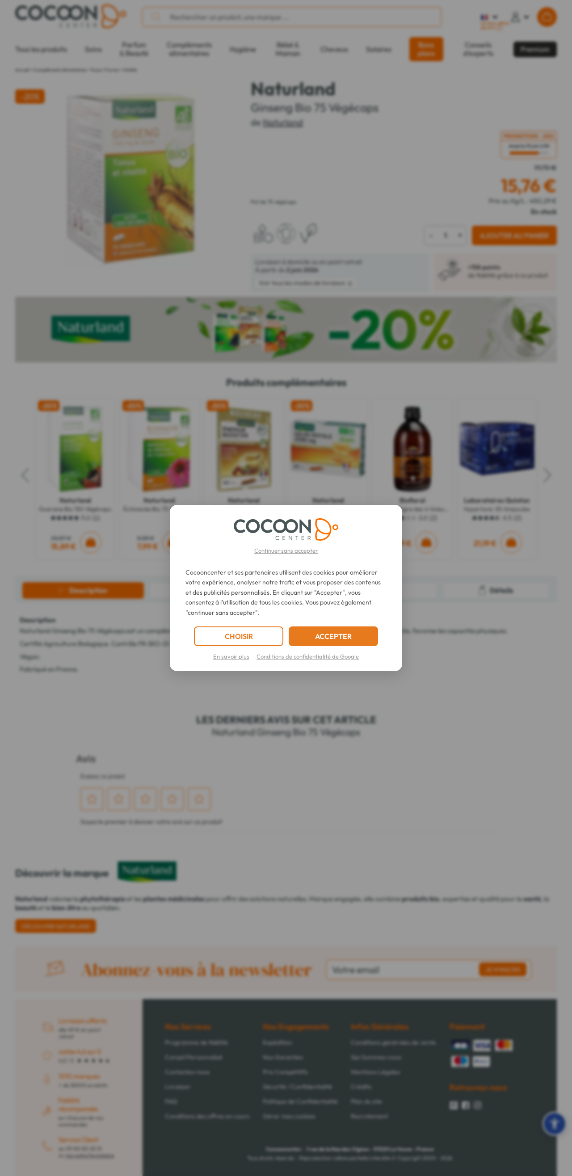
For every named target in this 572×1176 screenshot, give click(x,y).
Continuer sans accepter (286, 550)
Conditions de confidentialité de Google (308, 656)
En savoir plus (231, 656)
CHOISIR (239, 636)
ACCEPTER (333, 636)
